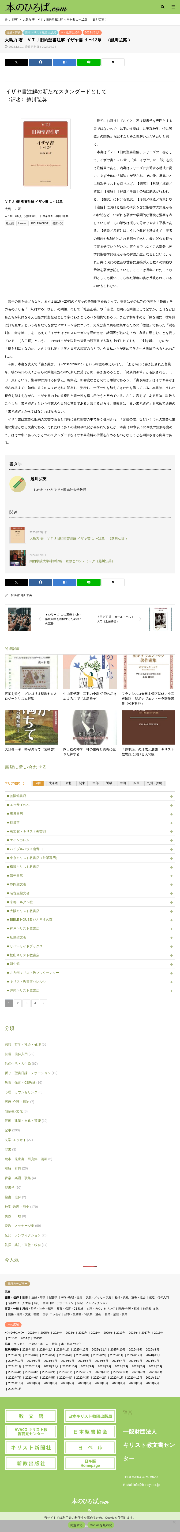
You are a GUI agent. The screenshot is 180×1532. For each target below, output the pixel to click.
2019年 (120, 1332)
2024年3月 (135, 1360)
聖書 (10, 1149)
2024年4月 (118, 1360)
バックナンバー (14, 1332)
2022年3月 (83, 1377)
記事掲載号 (12, 1349)
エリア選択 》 (17, 783)
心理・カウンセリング (23, 1092)
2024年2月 (152, 1360)
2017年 (146, 1332)
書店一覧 (57, 223)
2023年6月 (138, 1366)
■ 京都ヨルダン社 (20, 902)
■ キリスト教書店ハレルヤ (26, 981)
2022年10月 (120, 1372)
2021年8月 (50, 1383)
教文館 (10, 223)
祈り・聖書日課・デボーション (31, 1073)
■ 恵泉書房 (15, 813)
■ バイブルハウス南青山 (25, 849)
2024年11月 (153, 1355)
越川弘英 (26, 595)
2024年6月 (84, 1360)
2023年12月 (32, 1366)
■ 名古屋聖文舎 (18, 893)
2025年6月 (32, 1355)
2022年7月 (15, 1377)
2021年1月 (15, 1389)
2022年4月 (66, 1377)
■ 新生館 (13, 964)
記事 (12, 1130)
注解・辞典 (14, 32)
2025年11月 (99, 1349)
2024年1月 (15, 1366)
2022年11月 (102, 1372)
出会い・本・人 (38, 1344)
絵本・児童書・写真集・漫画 (28, 1159)
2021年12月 (134, 1377)
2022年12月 (83, 1372)
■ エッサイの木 (18, 805)
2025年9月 (135, 1349)
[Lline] (89, 62)
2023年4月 (15, 1372)
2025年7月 (15, 1355)
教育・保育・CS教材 (23, 1082)
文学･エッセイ (19, 1140)
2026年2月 (46, 1349)
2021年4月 (118, 1383)
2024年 (57, 1332)
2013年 (38, 1338)
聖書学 (13, 1187)
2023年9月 (87, 1366)
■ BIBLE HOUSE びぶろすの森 (29, 919)
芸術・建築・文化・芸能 (26, 1121)
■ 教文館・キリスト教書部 (26, 831)
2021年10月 (15, 1383)
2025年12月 (80, 1349)
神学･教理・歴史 (21, 1207)
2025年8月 (152, 1349)
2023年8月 (104, 1366)
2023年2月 (49, 1372)
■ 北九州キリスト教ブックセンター (33, 972)
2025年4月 (66, 1355)
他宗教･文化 (16, 1111)
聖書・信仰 (15, 1197)
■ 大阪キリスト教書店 (23, 911)
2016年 (158, 1332)
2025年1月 (117, 1355)
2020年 (108, 1332)
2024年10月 (15, 1360)
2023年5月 (155, 1366)
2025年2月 (100, 1355)
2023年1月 (66, 1372)
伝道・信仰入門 (19, 1054)
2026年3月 (29, 1349)
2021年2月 (152, 1383)
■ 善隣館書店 (16, 796)
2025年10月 (117, 1349)
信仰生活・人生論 (21, 1063)
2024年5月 (101, 1360)
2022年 (82, 1332)
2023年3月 (32, 1372)
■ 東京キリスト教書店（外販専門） (33, 858)
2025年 (45, 1332)
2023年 (70, 1332)
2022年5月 (49, 1377)
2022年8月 (155, 1372)
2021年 (95, 1332)
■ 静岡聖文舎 (16, 884)
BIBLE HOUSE (39, 223)
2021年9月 (33, 1383)
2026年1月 (63, 1349)
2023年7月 (121, 1366)
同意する (76, 1525)
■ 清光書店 (15, 875)
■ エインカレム (18, 840)
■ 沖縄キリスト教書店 (23, 990)
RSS (90, 1510)
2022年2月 (100, 1377)
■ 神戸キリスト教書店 (23, 928)
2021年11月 (153, 1377)
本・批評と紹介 (70, 32)
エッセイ (19, 1344)
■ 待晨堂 (13, 822)
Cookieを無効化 (101, 1525)
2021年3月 (135, 1383)
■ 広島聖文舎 (16, 937)
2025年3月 (83, 1355)
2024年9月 (33, 1360)
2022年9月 (138, 1372)
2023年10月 (69, 1366)
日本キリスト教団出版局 (40, 32)
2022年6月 (32, 1377)
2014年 (25, 1338)
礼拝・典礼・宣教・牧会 (26, 1245)
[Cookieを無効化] (174, 1522)
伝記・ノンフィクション (26, 1235)
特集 (54, 1344)
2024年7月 (67, 1360)
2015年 (12, 1338)
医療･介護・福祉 (19, 1102)
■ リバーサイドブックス (25, 946)
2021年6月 (84, 1383)
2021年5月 (101, 1383)
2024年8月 (50, 1360)
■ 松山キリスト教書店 (23, 955)
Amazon (22, 223)
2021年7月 (67, 1383)
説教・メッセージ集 (23, 1226)
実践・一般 (15, 1216)
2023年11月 (92, 32)
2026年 (32, 1332)
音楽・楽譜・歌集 (20, 1178)
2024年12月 (134, 1355)
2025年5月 (49, 1355)
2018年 (133, 1332)
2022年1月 (117, 1377)
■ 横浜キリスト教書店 (23, 867)
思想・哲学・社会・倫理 (26, 1044)
